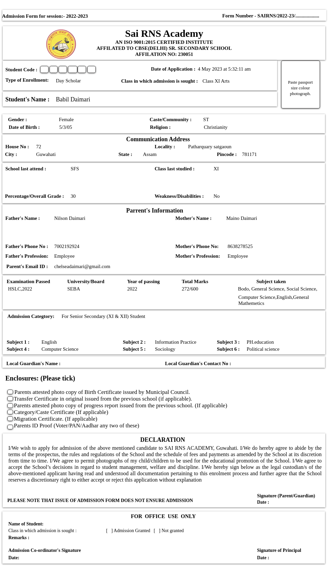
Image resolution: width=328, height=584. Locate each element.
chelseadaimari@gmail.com (82, 266)
